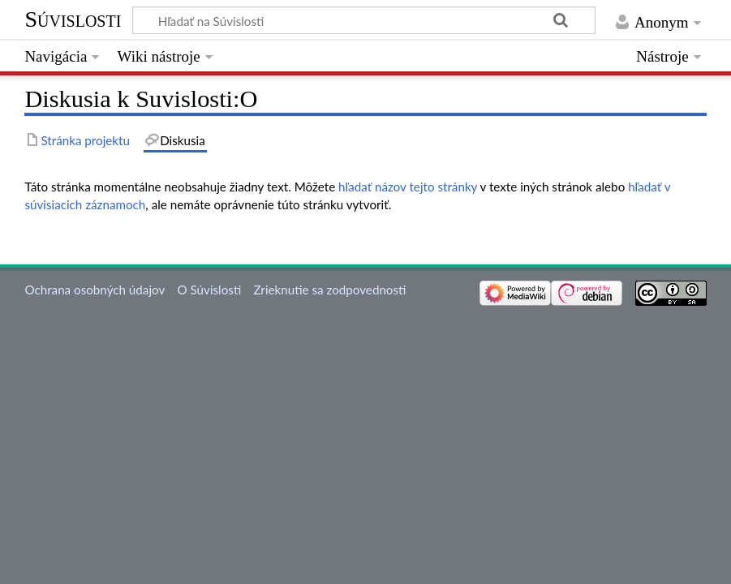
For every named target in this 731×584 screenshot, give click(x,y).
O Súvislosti (209, 289)
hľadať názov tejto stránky (407, 186)
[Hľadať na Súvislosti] (364, 20)
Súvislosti (72, 19)
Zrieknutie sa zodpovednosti (329, 289)
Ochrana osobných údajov (94, 289)
